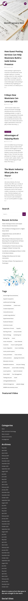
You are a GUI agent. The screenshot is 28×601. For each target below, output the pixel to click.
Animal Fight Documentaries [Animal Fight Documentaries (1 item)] (10, 295)
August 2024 (5, 503)
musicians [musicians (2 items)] (6, 344)
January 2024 (5, 518)
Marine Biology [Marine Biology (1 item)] (7, 335)
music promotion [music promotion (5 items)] (7, 354)
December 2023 (5, 521)
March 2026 (5, 453)
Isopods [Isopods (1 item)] (18, 328)
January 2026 (5, 458)
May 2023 (4, 539)
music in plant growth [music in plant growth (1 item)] (16, 344)
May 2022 (4, 571)
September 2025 (6, 469)
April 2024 (4, 513)
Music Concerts (5, 434)
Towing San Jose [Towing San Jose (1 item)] (7, 377)
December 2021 (5, 584)
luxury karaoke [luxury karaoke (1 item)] (18, 331)
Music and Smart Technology (9, 431)
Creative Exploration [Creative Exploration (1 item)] (8, 308)
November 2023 (6, 524)
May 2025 (4, 479)
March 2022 (5, 576)
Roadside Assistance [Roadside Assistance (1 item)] (8, 364)
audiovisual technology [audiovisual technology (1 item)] (9, 302)
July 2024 (4, 505)
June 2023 (4, 537)
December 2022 (5, 552)
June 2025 (4, 476)
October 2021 (5, 587)
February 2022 (5, 579)
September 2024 (6, 500)
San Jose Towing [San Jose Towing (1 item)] (20, 364)
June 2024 (4, 508)
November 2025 (6, 463)
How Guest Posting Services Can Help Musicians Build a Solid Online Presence (13, 58)
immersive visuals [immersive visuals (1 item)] (8, 325)
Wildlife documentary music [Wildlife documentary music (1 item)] (10, 387)
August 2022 (5, 563)
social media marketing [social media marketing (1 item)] (18, 367)
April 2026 (4, 450)
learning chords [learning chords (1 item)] (7, 331)
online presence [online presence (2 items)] (7, 358)
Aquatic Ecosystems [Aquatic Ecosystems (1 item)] (8, 299)
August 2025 (5, 471)
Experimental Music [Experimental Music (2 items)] (8, 318)
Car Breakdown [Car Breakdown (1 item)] (7, 305)
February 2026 (5, 455)
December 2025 (5, 461)
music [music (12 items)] (13, 338)
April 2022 (4, 573)
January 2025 (5, 489)
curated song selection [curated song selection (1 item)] (9, 315)
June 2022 (4, 568)
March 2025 (5, 484)
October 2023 (5, 526)
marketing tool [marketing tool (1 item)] (17, 335)
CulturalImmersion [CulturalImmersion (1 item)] (8, 312)
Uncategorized (5, 439)
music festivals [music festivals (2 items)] (18, 341)
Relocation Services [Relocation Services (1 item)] (8, 361)
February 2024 (5, 516)
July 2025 (4, 474)
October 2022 (5, 558)
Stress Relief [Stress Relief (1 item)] (6, 374)
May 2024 (4, 510)
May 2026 (4, 448)
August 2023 (5, 531)
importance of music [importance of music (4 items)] (8, 328)
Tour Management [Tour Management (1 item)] (17, 374)
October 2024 (5, 497)
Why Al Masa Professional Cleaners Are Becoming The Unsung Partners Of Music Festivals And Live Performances (13, 241)
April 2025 (4, 482)
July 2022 (4, 566)
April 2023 (4, 542)
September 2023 (6, 529)
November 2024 (6, 495)
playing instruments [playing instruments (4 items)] (19, 358)
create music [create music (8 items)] (17, 305)
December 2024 (5, 492)
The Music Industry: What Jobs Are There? (13, 172)
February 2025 (5, 487)
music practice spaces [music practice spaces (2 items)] (9, 351)
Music (3, 429)
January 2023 (5, 550)
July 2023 (4, 534)
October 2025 (5, 466)
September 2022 (6, 560)
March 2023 (5, 545)
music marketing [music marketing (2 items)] (19, 348)
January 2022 (5, 581)
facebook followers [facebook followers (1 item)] (8, 321)
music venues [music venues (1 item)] (18, 354)
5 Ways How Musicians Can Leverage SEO (11, 98)
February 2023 (5, 547)
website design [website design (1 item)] (20, 384)
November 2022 (6, 555)
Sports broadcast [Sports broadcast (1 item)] (17, 371)
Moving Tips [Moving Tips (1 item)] (6, 338)
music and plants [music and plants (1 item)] (7, 341)
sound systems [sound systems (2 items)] (7, 371)
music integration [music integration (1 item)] (7, 348)
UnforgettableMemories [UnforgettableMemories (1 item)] (9, 381)
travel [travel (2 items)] (15, 377)
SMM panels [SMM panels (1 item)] (6, 367)
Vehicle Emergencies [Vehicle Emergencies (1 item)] (8, 384)
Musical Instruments (7, 436)
